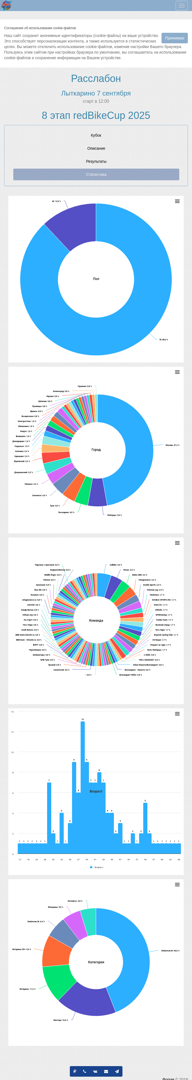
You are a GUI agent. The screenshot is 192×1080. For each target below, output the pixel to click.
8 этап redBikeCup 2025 (96, 115)
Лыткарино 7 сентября (96, 93)
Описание (96, 148)
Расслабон (96, 78)
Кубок (96, 135)
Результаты (96, 161)
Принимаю (174, 38)
